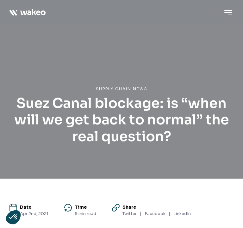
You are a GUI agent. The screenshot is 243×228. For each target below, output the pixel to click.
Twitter (129, 213)
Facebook (155, 213)
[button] (13, 217)
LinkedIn (182, 213)
